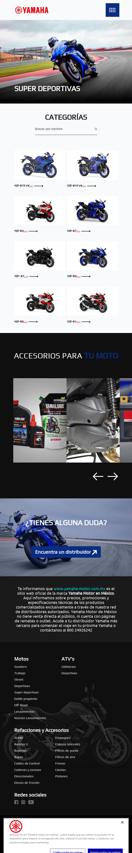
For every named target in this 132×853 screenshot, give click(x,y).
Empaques (63, 738)
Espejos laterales (67, 744)
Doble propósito (25, 699)
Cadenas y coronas (27, 770)
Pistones (61, 776)
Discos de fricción (26, 783)
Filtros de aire (65, 757)
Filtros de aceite (67, 750)
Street (18, 679)
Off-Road (21, 705)
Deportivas (22, 686)
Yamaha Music (65, 822)
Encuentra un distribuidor (66, 552)
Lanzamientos (24, 711)
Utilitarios (68, 667)
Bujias (18, 757)
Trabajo (19, 673)
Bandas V (21, 744)
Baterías (20, 750)
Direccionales (24, 776)
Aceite (18, 738)
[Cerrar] (122, 832)
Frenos (60, 763)
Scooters (20, 667)
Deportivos (69, 673)
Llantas (60, 770)
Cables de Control (27, 763)
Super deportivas (26, 692)
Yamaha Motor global (29, 822)
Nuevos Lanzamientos (30, 718)
